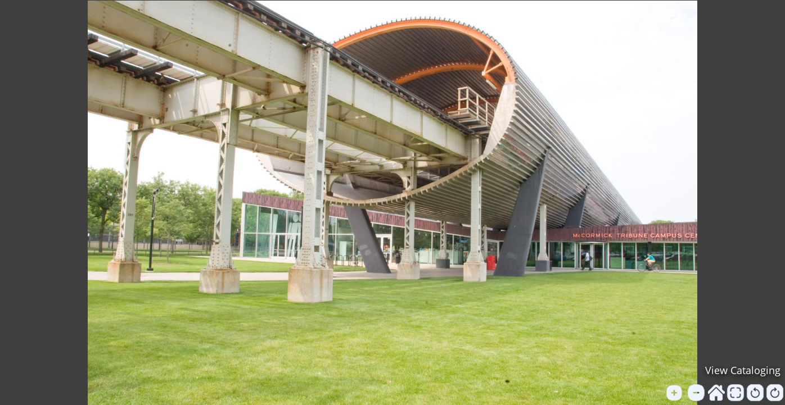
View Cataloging (743, 370)
